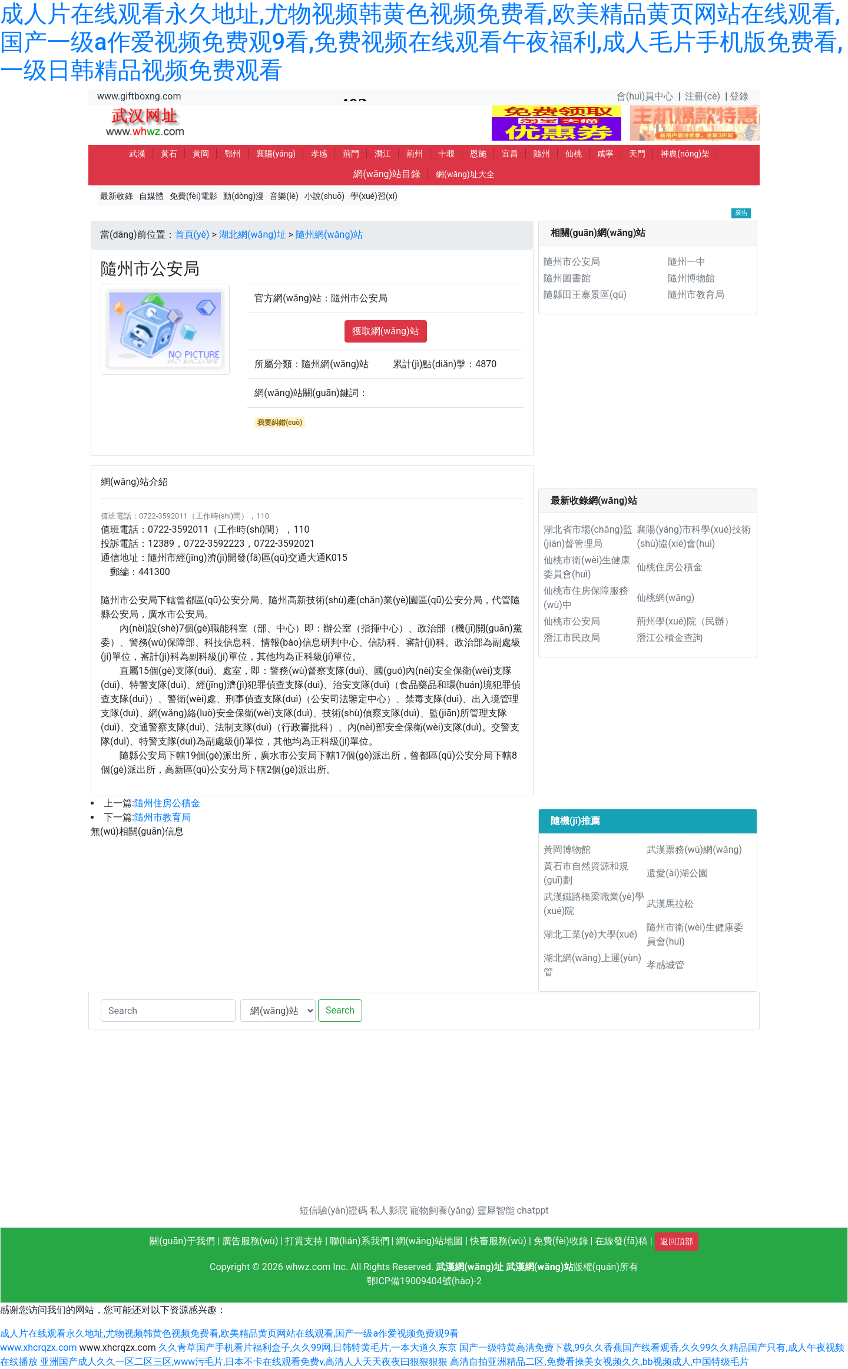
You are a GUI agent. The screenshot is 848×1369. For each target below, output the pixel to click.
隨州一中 (686, 261)
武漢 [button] (137, 153)
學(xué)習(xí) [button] (374, 196)
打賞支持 (304, 1241)
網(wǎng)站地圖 (429, 1241)
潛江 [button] (383, 153)
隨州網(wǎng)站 (329, 234)
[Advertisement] (647, 406)
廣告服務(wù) (250, 1241)
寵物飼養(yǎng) (442, 1210)
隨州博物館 (691, 278)
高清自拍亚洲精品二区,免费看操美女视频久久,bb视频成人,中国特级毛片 (599, 1361)
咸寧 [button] (605, 153)
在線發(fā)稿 (621, 1241)
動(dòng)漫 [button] (243, 196)
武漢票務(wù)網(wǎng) (694, 849)
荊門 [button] (351, 153)
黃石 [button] (169, 153)
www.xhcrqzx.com (38, 1347)
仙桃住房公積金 (670, 567)
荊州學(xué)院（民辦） (685, 621)
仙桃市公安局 (572, 621)
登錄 (739, 96)
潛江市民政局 (572, 637)
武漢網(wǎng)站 (540, 1266)
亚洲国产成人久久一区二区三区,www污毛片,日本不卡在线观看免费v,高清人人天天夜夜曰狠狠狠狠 (244, 1361)
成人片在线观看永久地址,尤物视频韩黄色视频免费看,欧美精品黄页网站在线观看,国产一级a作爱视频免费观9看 (229, 1333)
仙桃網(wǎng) (665, 597)
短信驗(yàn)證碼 (333, 1210)
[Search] (168, 1010)
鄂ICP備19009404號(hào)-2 (424, 1281)
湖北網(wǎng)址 (252, 234)
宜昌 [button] (510, 153)
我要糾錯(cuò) (279, 422)
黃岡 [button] (201, 153)
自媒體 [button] (151, 196)
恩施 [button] (478, 153)
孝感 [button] (319, 153)
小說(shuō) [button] (324, 196)
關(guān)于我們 (182, 1241)
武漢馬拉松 (670, 903)
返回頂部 (676, 1241)
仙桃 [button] (573, 153)
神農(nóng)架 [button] (685, 153)
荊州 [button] (414, 153)
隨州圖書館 (567, 278)
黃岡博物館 (567, 849)
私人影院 (389, 1210)
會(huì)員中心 (645, 96)
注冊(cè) (702, 96)
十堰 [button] (446, 153)
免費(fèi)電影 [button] (193, 196)
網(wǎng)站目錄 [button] (386, 174)
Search (340, 1010)
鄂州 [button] (232, 153)
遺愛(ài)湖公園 (677, 873)
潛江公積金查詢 (670, 637)
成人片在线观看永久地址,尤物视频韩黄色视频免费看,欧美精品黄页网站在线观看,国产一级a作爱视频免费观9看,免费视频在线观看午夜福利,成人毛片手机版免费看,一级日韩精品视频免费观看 (421, 42)
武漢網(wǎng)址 (470, 1266)
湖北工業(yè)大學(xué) (590, 934)
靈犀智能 (496, 1210)
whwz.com (308, 1266)
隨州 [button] (542, 153)
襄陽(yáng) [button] (276, 153)
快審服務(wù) (498, 1241)
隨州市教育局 (162, 817)
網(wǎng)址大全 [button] (465, 174)
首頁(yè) (192, 234)
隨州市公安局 (572, 261)
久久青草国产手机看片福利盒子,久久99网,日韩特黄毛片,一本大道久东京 (307, 1347)
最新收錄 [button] (116, 196)
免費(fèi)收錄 (561, 1241)
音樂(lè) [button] (284, 196)
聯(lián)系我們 (359, 1241)
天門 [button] (637, 153)
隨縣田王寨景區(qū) (585, 294)
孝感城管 (665, 965)
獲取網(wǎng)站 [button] (385, 331)
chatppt (533, 1210)
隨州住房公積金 (167, 803)
